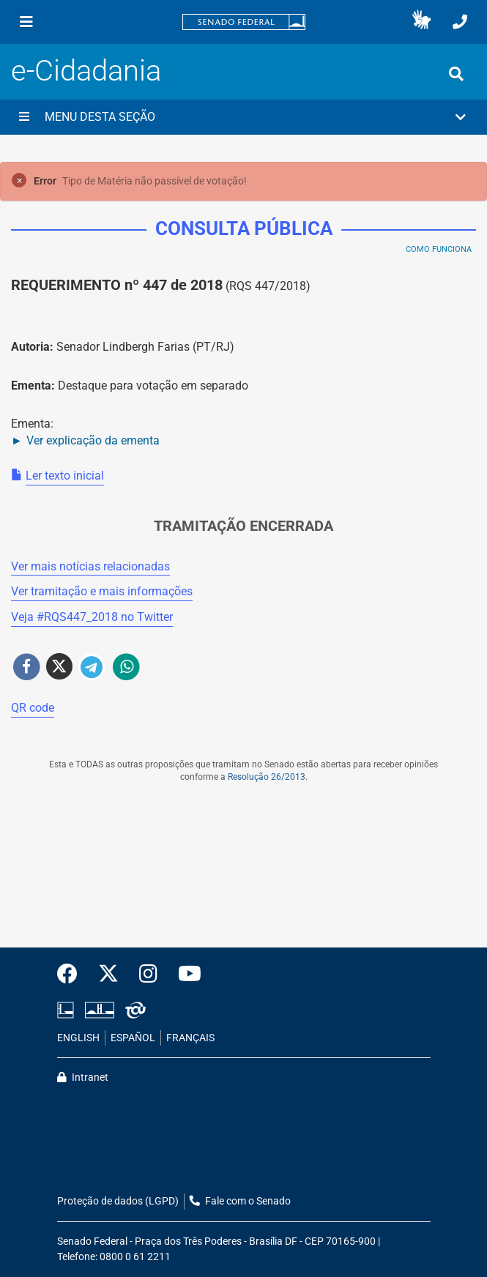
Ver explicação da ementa (93, 440)
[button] (421, 22)
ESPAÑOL (133, 1038)
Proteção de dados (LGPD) (118, 1201)
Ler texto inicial (65, 476)
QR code (32, 708)
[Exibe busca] (456, 74)
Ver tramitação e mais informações (102, 591)
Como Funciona (439, 249)
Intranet (82, 1077)
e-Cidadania (86, 70)
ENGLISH (78, 1038)
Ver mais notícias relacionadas (90, 566)
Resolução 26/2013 (266, 777)
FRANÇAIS (190, 1038)
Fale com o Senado (240, 1201)
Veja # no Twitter (92, 617)
